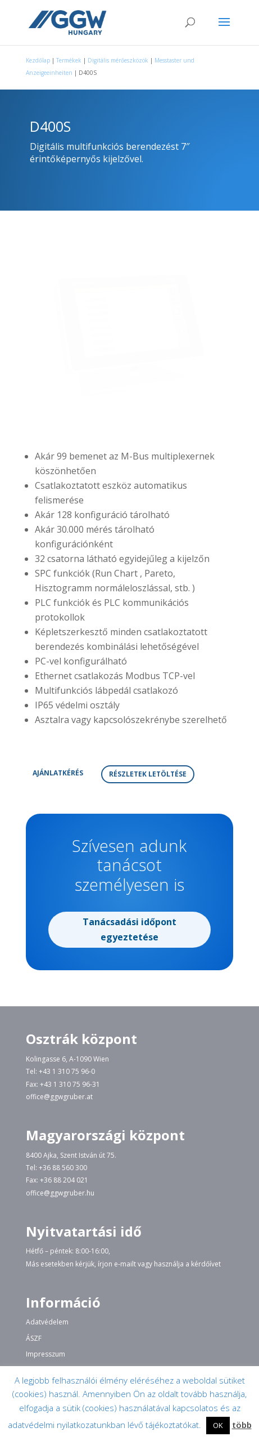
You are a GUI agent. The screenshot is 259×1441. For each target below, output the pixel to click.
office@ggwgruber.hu (60, 1193)
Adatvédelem (47, 1322)
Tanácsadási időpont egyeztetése (129, 914)
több (242, 1424)
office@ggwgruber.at (59, 1096)
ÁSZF (34, 1338)
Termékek (68, 60)
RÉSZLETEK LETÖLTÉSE (148, 774)
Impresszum (45, 1354)
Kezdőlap (38, 60)
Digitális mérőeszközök (118, 60)
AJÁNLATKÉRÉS (58, 773)
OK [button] (218, 1425)
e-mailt (125, 1264)
